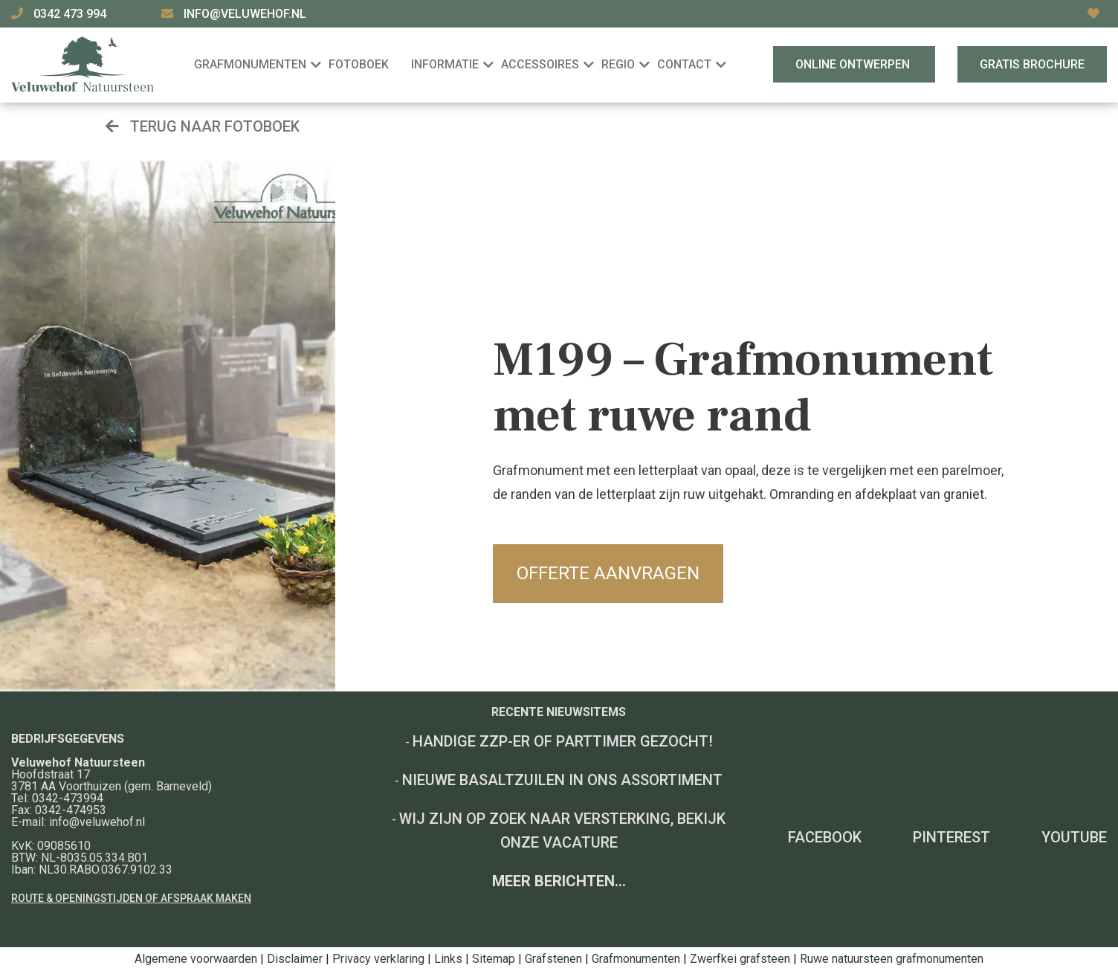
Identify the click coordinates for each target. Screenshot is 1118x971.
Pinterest (951, 837)
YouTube (1074, 837)
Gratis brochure (1032, 64)
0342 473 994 (71, 14)
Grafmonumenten (636, 959)
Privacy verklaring (378, 959)
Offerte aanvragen (608, 573)
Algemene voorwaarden (196, 959)
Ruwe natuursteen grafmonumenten (891, 959)
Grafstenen (553, 959)
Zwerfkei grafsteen (740, 959)
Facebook (825, 837)
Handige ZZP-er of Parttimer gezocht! (563, 741)
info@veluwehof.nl (245, 14)
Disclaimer (295, 959)
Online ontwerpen (854, 64)
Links (448, 959)
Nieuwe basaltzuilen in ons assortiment (562, 780)
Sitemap (493, 959)
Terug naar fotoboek (203, 126)
